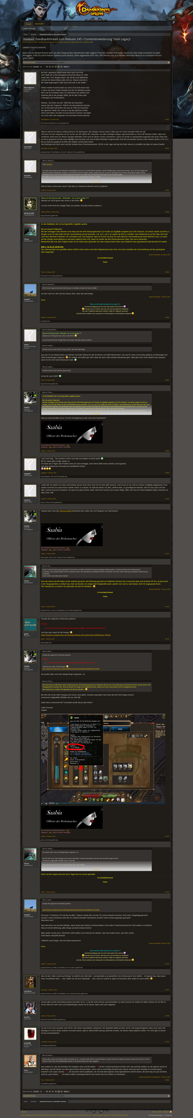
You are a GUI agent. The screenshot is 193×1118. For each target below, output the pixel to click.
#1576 (167, 964)
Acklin (42, 557)
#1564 (167, 212)
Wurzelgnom (29, 88)
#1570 (167, 499)
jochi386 (54, 967)
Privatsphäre (168, 1115)
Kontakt (154, 1112)
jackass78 (44, 1019)
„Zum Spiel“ (28, 58)
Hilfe (160, 1112)
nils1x (26, 345)
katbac (73, 42)
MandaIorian (53, 123)
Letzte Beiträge (29, 28)
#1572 (167, 606)
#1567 (167, 380)
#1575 (167, 892)
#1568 (167, 451)
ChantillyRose (55, 152)
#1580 (167, 1080)
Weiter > (66, 67)
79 (58, 67)
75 (47, 67)
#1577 (167, 990)
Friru (26, 1070)
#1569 (167, 473)
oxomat (27, 500)
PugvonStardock (46, 215)
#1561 (167, 119)
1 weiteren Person (71, 152)
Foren (28, 24)
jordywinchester (46, 152)
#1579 (167, 1042)
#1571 (167, 554)
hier (68, 445)
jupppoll (27, 474)
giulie (46, 557)
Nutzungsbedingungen (156, 1115)
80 (61, 67)
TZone (26, 239)
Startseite (166, 1112)
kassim (43, 502)
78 (55, 67)
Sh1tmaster (44, 123)
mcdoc (53, 610)
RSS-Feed (171, 1112)
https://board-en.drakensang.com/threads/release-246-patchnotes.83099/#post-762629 (76, 635)
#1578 (167, 1016)
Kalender (39, 23)
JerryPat (27, 176)
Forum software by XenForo (38, 1115)
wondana (28, 991)
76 (50, 67)
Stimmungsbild (66, 511)
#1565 (167, 272)
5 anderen (71, 610)
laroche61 (28, 147)
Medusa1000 (29, 213)
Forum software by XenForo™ (73, 1115)
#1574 (167, 836)
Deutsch (24, 1112)
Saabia (53, 276)
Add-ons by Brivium (111, 1115)
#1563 (167, 190)
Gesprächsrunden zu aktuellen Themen (51, 42)
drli (61, 123)
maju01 (27, 299)
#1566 (167, 317)
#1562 (167, 148)
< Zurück (36, 67)
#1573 (167, 639)
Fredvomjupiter (45, 476)
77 (53, 67)
